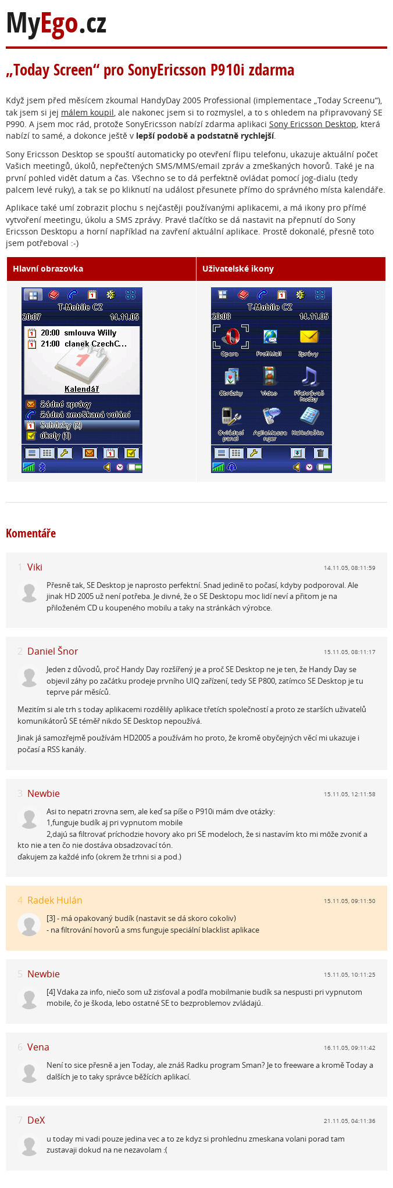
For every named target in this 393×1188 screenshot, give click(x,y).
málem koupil (87, 112)
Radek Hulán (55, 900)
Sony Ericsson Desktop (312, 123)
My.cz (56, 22)
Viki (34, 567)
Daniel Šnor (52, 651)
